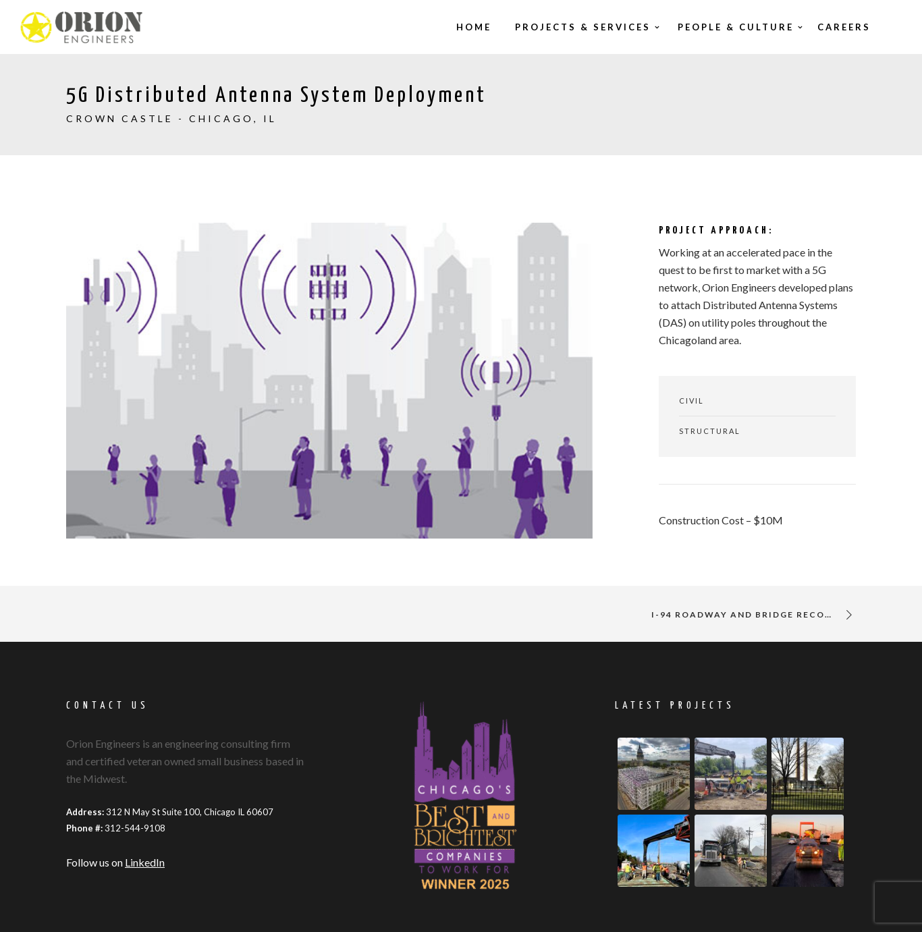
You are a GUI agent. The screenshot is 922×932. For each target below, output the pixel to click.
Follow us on (115, 862)
